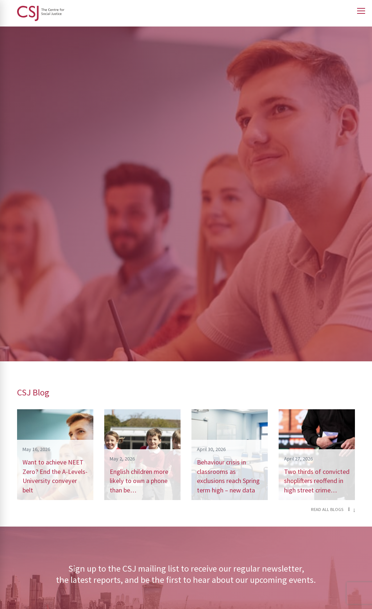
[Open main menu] (361, 11)
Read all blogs (333, 509)
